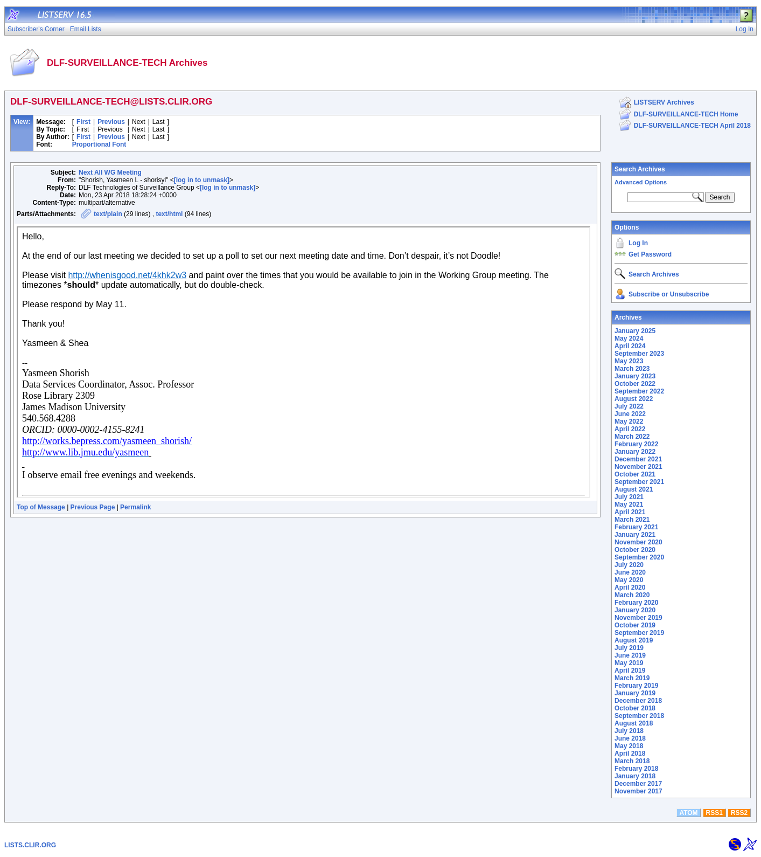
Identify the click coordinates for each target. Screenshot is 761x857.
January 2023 (635, 376)
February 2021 (636, 527)
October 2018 (635, 708)
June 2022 (630, 414)
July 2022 (629, 406)
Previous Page (93, 507)
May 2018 (629, 746)
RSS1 (714, 813)
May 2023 (629, 361)
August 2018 (634, 723)
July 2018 (629, 731)
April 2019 (630, 670)
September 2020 (639, 557)
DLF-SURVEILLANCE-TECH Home (686, 114)
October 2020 (635, 550)
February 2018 (636, 768)
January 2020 (635, 610)
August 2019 (634, 640)
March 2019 (632, 678)
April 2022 (630, 429)
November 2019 (638, 617)
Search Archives (640, 169)
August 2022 (634, 399)
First (83, 122)
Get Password (650, 254)
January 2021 (635, 534)
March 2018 (632, 761)
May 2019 (629, 663)
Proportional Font (99, 144)
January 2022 (635, 451)
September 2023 (639, 353)
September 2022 (639, 391)
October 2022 (635, 384)
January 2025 (635, 331)
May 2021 (629, 504)
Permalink (135, 507)
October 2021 (635, 474)
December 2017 (638, 783)
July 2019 (629, 648)
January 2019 (635, 693)
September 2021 (639, 482)
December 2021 (638, 459)
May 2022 (629, 421)
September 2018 (639, 716)
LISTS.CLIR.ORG (30, 845)
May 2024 (629, 338)
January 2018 (635, 776)
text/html (169, 214)
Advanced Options (641, 182)
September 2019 (639, 633)
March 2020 (632, 595)
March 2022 (632, 436)
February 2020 (636, 602)
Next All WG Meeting (110, 172)
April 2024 (630, 346)
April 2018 (630, 753)
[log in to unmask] (201, 180)
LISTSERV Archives (664, 102)
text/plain (108, 214)
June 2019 (630, 655)
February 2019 (636, 685)
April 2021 (630, 512)
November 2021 (638, 467)
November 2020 (638, 542)
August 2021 (634, 489)
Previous (111, 122)
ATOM (688, 813)
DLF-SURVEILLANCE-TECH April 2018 (692, 125)
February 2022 (636, 444)
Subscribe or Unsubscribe (669, 294)
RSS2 (739, 813)
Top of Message (41, 507)
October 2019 (635, 625)
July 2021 (629, 497)
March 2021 (632, 519)
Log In (638, 243)
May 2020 (629, 580)
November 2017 (638, 791)
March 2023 (632, 368)
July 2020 (629, 565)
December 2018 (638, 700)
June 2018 (630, 738)
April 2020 (630, 587)
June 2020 (630, 572)
